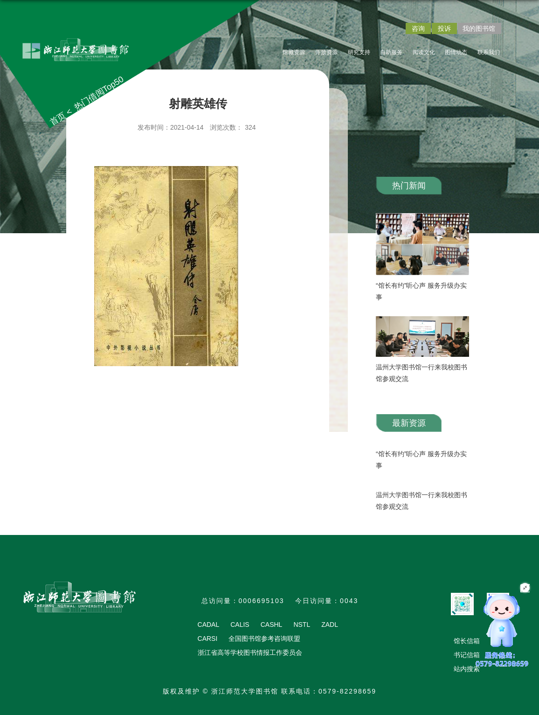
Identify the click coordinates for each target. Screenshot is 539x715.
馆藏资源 (294, 52)
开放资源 (326, 52)
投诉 (444, 28)
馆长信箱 (467, 641)
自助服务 (391, 52)
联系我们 (488, 52)
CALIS (239, 624)
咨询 (418, 28)
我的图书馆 (479, 28)
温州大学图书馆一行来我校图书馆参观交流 (421, 372)
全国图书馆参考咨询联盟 (264, 638)
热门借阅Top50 (99, 93)
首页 (58, 119)
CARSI (208, 638)
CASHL (272, 624)
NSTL (301, 624)
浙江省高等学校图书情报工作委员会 (250, 652)
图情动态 (456, 52)
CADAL (209, 624)
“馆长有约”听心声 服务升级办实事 (421, 291)
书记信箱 (467, 655)
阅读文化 (424, 52)
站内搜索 (467, 669)
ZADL (329, 624)
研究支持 (359, 52)
